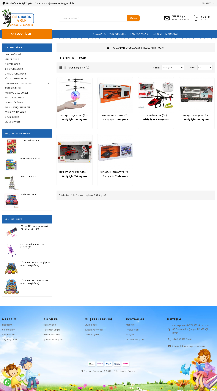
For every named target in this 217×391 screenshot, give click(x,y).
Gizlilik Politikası (52, 334)
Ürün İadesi (91, 324)
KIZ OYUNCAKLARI (14, 68)
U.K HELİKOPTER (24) (156, 115)
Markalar (130, 324)
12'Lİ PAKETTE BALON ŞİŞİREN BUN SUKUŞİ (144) (35, 264)
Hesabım (7, 324)
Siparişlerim (8, 329)
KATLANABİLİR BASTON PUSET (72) (32, 246)
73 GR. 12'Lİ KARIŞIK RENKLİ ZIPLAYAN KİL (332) (34, 228)
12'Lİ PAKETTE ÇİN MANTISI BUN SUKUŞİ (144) (34, 282)
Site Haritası (9, 334)
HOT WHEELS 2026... (31, 158)
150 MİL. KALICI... (28, 176)
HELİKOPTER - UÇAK (153, 47)
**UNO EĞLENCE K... (30, 140)
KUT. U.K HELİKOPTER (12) (115, 115)
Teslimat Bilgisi (52, 329)
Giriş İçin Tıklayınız (74, 119)
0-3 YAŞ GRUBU (13, 64)
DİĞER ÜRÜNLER (13, 121)
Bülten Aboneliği (94, 329)
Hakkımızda (50, 324)
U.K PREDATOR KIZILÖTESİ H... (74, 172)
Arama (133, 18)
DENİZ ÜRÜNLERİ (13, 54)
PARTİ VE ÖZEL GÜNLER (16, 92)
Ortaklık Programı (135, 339)
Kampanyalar (92, 334)
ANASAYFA (99, 34)
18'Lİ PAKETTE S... (29, 194)
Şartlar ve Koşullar (54, 339)
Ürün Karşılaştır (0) (79, 67)
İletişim (130, 334)
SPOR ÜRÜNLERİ (13, 88)
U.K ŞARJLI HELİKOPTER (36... (115, 172)
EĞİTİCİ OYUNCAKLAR (16, 78)
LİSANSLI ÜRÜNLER (14, 102)
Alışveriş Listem (10, 339)
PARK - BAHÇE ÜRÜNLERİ (17, 107)
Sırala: (156, 67)
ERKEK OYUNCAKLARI (15, 73)
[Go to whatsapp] (7, 382)
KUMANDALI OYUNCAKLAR (18, 83)
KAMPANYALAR (139, 34)
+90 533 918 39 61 (182, 339)
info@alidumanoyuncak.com (188, 346)
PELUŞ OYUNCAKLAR (15, 112)
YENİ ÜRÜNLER (117, 34)
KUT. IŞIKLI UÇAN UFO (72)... (74, 115)
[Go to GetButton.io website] (7, 388)
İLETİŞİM (157, 34)
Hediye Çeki (132, 329)
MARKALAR (172, 34)
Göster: (192, 67)
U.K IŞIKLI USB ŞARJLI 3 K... (196, 115)
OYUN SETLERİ (12, 116)
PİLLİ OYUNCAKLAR (14, 97)
